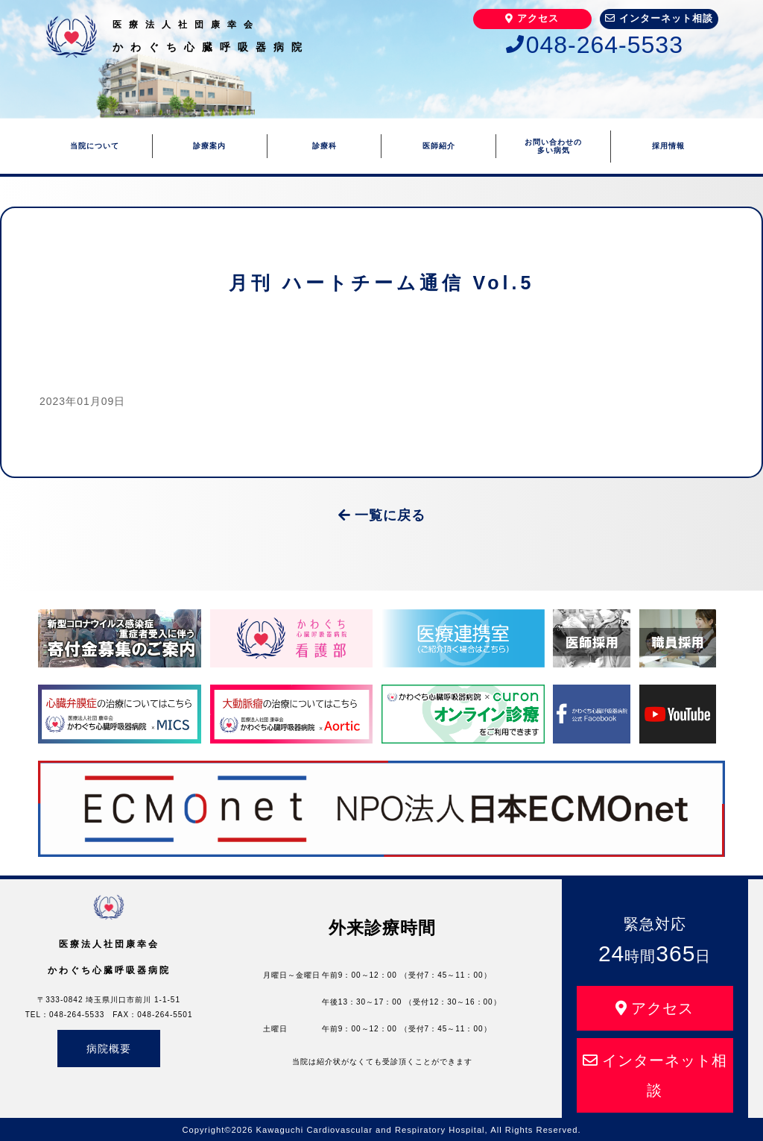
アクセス (532, 18)
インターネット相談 (659, 18)
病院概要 (108, 1048)
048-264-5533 (594, 44)
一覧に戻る (381, 515)
